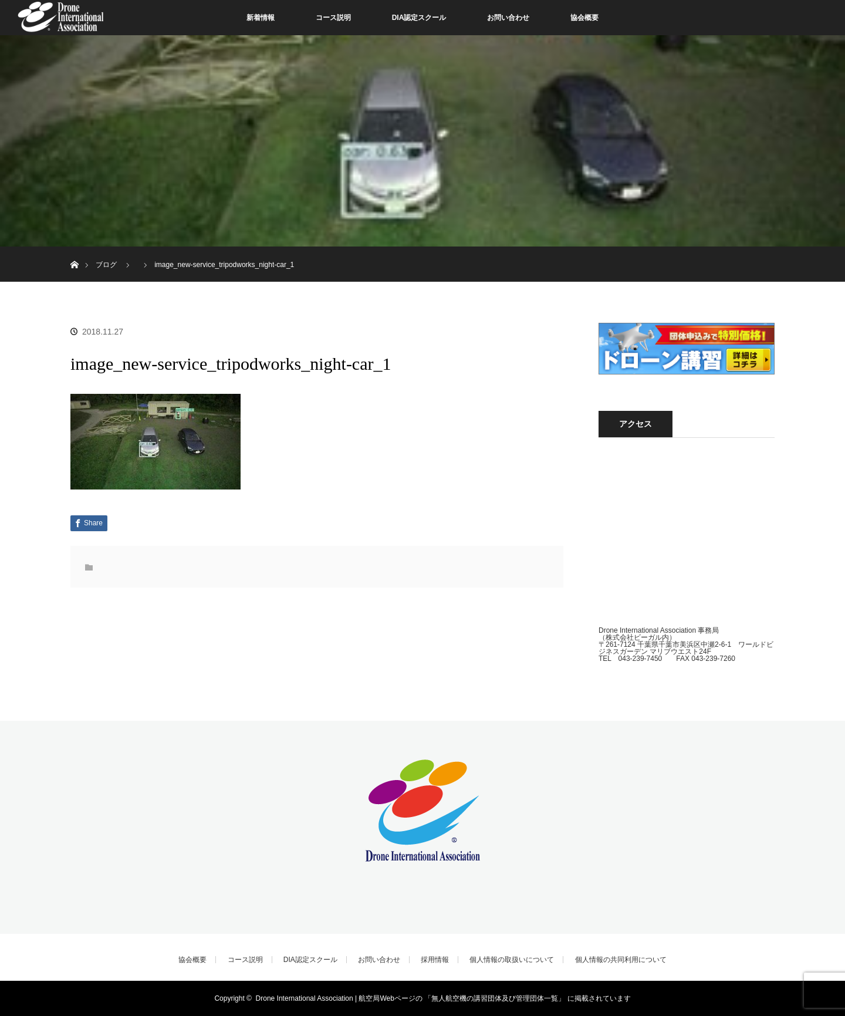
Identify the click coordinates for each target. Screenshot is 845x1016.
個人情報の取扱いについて (511, 959)
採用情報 (435, 959)
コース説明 (333, 17)
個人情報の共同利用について (621, 959)
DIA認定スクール (419, 17)
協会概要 (584, 17)
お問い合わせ (508, 17)
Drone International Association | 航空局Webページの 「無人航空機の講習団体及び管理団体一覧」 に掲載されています (443, 998)
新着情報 (260, 17)
